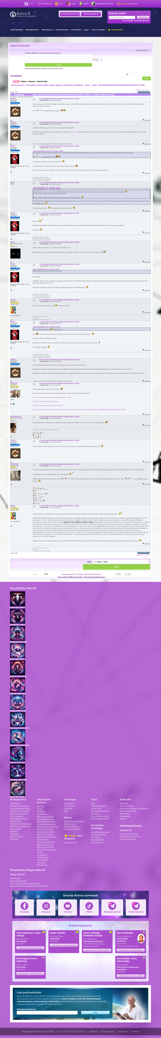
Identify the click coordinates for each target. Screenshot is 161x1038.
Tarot (74, 4)
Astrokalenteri (69, 14)
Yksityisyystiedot (123, 1031)
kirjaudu (47, 53)
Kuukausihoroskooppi (19, 806)
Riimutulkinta (70, 824)
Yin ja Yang (95, 837)
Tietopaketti (42, 855)
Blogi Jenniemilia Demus (47, 827)
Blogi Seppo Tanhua (45, 816)
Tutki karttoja (16, 30)
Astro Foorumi (20, 45)
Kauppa (123, 818)
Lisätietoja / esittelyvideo (30, 948)
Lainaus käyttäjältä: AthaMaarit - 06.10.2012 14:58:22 (48, 151)
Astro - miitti (91, 85)
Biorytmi (40, 806)
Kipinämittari (15, 821)
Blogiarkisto (125, 813)
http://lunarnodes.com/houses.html (45, 401)
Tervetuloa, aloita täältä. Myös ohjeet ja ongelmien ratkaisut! (54, 85)
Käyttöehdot (93, 1031)
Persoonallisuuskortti (100, 811)
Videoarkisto (125, 816)
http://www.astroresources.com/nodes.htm (48, 405)
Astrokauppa (91, 14)
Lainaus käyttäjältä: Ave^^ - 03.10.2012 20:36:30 (47, 189)
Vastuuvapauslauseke (107, 1031)
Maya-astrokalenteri (18, 881)
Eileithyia (13, 383)
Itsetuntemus (62, 30)
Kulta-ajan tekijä (126, 806)
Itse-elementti (97, 842)
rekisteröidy (56, 53)
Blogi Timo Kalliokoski (46, 821)
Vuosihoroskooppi (98, 834)
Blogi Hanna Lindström (47, 849)
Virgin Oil (75, 132)
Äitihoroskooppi (16, 816)
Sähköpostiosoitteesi (26, 1009)
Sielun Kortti (96, 808)
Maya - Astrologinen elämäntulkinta (25, 883)
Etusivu (31, 4)
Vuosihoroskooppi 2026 (20, 808)
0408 (12, 242)
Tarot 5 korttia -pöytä (100, 816)
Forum (40, 852)
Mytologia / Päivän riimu (74, 821)
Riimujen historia (71, 826)
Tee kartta (41, 862)
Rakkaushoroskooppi (19, 818)
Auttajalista (15, 834)
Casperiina (14, 464)
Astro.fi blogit (98, 30)
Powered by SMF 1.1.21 (70, 574)
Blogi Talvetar (43, 839)
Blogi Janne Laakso (45, 829)
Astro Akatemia (70, 842)
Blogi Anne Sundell (45, 834)
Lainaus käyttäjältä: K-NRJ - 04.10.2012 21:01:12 (46, 187)
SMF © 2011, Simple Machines (90, 574)
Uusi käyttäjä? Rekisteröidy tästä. (135, 21)
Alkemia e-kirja (16, 836)
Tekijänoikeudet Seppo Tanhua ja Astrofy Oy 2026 (38, 1031)
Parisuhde (76, 30)
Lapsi (86, 30)
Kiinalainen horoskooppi (20, 826)
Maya (61, 4)
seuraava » (146, 90)
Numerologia (47, 4)
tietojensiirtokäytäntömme (49, 1004)
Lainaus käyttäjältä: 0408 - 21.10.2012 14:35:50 (46, 269)
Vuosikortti (95, 813)
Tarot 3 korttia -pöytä (100, 818)
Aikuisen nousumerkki (19, 811)
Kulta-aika (129, 4)
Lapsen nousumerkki (19, 813)
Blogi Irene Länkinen (46, 842)
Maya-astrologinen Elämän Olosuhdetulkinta (29, 886)
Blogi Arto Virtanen (45, 844)
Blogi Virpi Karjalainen (46, 824)
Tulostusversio (144, 92)
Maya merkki (15, 829)
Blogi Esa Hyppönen (45, 832)
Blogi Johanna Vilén (45, 819)
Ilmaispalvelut (32, 30)
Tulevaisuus (47, 30)
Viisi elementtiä (97, 840)
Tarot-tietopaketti (98, 806)
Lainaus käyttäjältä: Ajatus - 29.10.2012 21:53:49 (46, 327)
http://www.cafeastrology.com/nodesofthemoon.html (52, 397)
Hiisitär (13, 98)
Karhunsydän (15, 416)
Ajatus (12, 299)
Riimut (86, 4)
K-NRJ (12, 146)
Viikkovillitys (15, 803)
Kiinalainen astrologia (104, 4)
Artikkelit (14, 831)
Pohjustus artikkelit (128, 811)
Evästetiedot (135, 1031)
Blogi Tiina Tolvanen (45, 847)
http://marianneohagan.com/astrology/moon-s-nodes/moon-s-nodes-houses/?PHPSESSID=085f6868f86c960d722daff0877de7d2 (79, 409)
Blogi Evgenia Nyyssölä (46, 837)
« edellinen (138, 90)
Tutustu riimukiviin (72, 829)
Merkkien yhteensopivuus (21, 824)
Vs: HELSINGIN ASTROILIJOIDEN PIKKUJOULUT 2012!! (59, 99)
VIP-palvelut (115, 30)
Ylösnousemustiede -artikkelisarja (134, 808)
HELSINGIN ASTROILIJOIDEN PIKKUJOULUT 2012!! (122, 85)
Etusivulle (14, 839)
